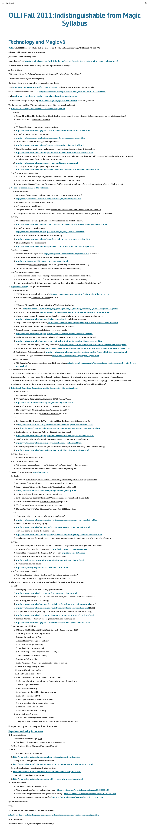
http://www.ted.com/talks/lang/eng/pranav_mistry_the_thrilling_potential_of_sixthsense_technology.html (70, 309)
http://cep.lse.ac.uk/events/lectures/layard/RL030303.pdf (83, 790)
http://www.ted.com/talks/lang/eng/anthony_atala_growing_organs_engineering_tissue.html (88, 348)
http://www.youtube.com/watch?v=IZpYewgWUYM (66, 254)
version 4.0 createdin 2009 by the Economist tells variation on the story (44, 96)
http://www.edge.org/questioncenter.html (58, 101)
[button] (3, 3)
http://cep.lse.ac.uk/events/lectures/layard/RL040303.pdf (90, 794)
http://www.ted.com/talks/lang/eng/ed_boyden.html (75, 356)
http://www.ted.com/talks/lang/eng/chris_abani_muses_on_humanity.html (93, 345)
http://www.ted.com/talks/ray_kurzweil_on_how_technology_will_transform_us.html (55, 425)
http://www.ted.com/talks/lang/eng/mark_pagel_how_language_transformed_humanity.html (57, 169)
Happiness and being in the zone (25, 731)
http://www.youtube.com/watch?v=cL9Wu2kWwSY (34, 87)
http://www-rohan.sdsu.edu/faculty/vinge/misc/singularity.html (47, 490)
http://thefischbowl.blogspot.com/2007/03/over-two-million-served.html (72, 92)
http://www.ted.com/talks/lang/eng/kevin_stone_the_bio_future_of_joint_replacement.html (86, 352)
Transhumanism (40, 472)
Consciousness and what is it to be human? (30, 188)
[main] (74, 19)
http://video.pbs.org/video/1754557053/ (70, 549)
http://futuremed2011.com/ (74, 553)
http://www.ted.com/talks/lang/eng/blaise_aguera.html (41, 319)
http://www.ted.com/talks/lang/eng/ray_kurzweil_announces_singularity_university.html (60, 428)
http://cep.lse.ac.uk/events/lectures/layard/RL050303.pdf (77, 797)
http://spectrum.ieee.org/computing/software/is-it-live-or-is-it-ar (80, 294)
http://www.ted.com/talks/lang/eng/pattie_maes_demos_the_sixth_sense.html (74, 312)
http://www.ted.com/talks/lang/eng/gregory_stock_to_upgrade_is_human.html (83, 323)
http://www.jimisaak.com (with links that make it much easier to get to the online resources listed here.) (71, 61)
